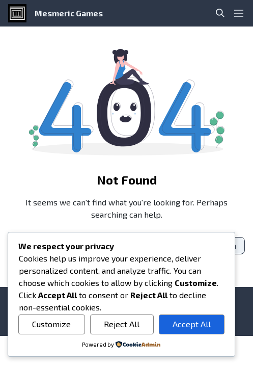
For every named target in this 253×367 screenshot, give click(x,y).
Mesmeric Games (69, 13)
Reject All (121, 324)
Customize (51, 324)
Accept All (192, 324)
